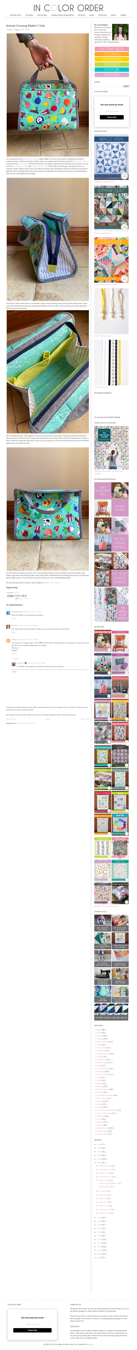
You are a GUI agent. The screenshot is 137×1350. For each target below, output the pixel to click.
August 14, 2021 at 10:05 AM (27, 625)
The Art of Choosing (104, 1113)
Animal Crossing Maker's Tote (110, 1183)
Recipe (99, 1104)
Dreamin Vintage (103, 1054)
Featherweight (102, 1063)
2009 (99, 1258)
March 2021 (104, 1206)
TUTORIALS (29, 15)
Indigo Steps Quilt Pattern (104, 182)
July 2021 (103, 1191)
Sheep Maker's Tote (20, 166)
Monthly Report (102, 1089)
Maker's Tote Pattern (80, 161)
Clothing (99, 1039)
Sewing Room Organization (106, 1110)
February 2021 (105, 1209)
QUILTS (91, 15)
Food (98, 1066)
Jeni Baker (20, 663)
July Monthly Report (106, 1187)
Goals (98, 1077)
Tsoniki (14, 625)
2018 (99, 1225)
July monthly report (30, 159)
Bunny (99, 1036)
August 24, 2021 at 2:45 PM (36, 663)
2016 (99, 1232)
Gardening (100, 1072)
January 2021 (104, 1213)
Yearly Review (102, 1131)
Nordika (99, 1092)
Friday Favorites (102, 1069)
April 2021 (103, 1202)
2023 (99, 1155)
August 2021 (104, 1180)
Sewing (25, 598)
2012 (99, 1247)
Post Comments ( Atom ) (26, 723)
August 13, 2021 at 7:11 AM (32, 612)
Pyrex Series (101, 1098)
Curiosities (100, 1051)
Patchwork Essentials (104, 1095)
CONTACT (123, 15)
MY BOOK (81, 15)
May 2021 (103, 1199)
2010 (99, 1254)
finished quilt (101, 1134)
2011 (99, 1250)
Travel (99, 1119)
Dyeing (99, 1057)
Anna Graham (23, 164)
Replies (16, 659)
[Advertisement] (111, 1276)
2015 (99, 1236)
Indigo (99, 1083)
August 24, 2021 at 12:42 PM (28, 639)
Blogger (90, 1344)
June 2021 (103, 1195)
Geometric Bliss (102, 1074)
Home (48, 719)
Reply (13, 618)
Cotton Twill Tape (101, 387)
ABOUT (113, 15)
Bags (21, 598)
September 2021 (105, 1177)
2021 (99, 1163)
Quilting (99, 1101)
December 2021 (105, 1166)
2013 (99, 1243)
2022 (99, 1159)
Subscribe (112, 117)
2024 (99, 1152)
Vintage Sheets (102, 1128)
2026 (99, 1144)
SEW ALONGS (42, 15)
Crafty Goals (101, 1048)
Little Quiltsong (16, 612)
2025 (99, 1148)
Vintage (99, 1125)
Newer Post (11, 719)
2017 (99, 1228)
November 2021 (105, 1169)
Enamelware (101, 1060)
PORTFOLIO (102, 15)
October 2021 (104, 1173)
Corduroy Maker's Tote (39, 166)
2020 (99, 1218)
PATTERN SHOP (15, 15)
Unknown (14, 639)
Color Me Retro (102, 1042)
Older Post (85, 719)
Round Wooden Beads (102, 336)
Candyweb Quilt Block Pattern (105, 285)
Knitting (99, 1086)
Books (98, 1033)
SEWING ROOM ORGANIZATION (62, 15)
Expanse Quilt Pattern (102, 233)
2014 (99, 1239)
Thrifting (100, 1116)
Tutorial (99, 1122)
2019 (99, 1221)
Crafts (98, 1045)
